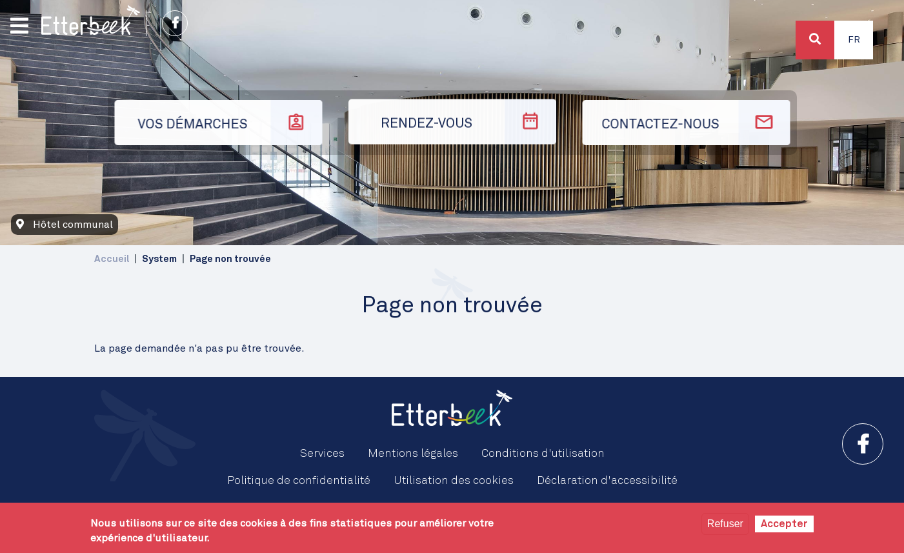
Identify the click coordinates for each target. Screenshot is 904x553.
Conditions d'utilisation (543, 453)
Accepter (784, 524)
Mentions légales (413, 453)
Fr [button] (854, 40)
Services (322, 453)
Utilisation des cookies (454, 481)
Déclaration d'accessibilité (607, 481)
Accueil (111, 259)
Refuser (725, 523)
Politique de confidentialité (298, 481)
